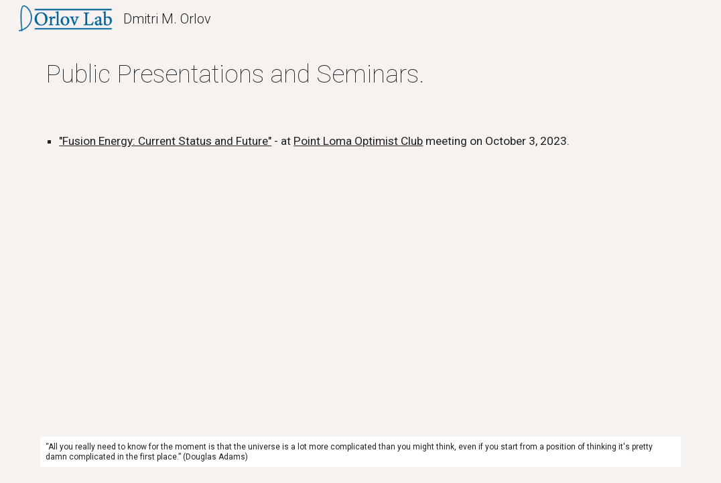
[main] (360, 74)
